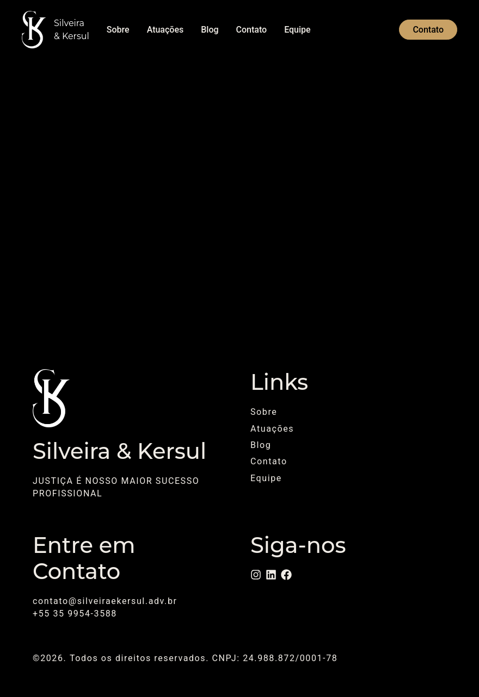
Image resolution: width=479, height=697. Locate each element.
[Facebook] (286, 574)
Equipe (297, 29)
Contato (251, 29)
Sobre (118, 29)
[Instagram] (255, 574)
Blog (209, 29)
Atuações (165, 29)
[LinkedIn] (271, 574)
